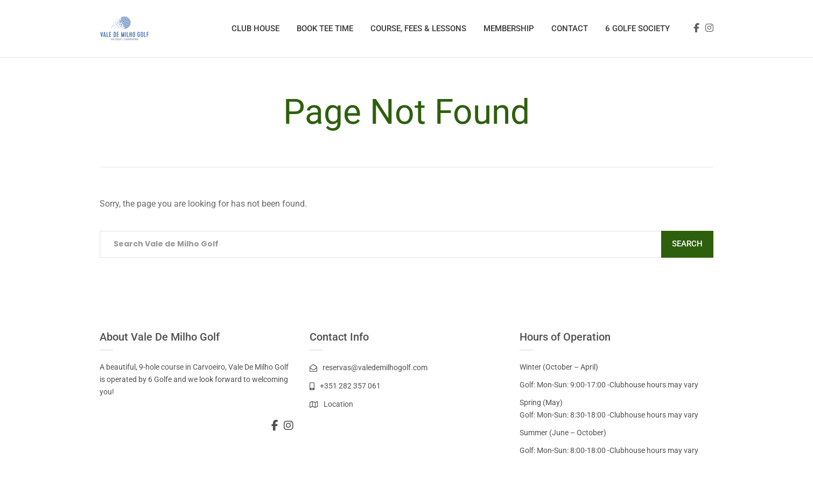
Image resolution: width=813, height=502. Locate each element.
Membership (508, 28)
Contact (569, 28)
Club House (255, 28)
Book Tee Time (325, 28)
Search (687, 244)
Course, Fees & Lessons (418, 28)
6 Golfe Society (637, 28)
